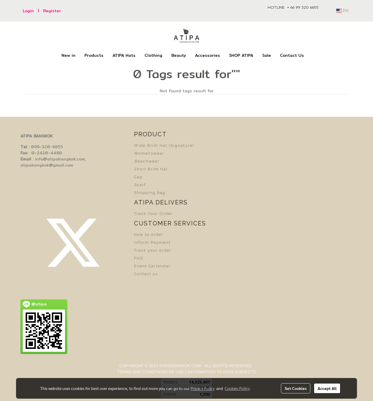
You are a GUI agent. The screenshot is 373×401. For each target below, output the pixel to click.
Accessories (207, 55)
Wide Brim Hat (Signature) (164, 145)
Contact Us (292, 55)
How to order (148, 234)
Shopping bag (150, 192)
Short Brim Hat (151, 169)
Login (28, 11)
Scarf (140, 185)
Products (94, 55)
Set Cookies (296, 388)
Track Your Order (153, 213)
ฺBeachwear (147, 161)
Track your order (153, 250)
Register (52, 11)
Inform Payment (152, 242)
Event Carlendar (152, 266)
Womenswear (149, 153)
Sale (266, 55)
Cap (138, 177)
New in (68, 55)
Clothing (153, 55)
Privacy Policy (202, 388)
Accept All (327, 388)
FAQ (138, 258)
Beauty (178, 55)
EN (342, 11)
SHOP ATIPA (241, 55)
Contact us (146, 274)
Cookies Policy (237, 388)
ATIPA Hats (124, 55)
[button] (313, 55)
